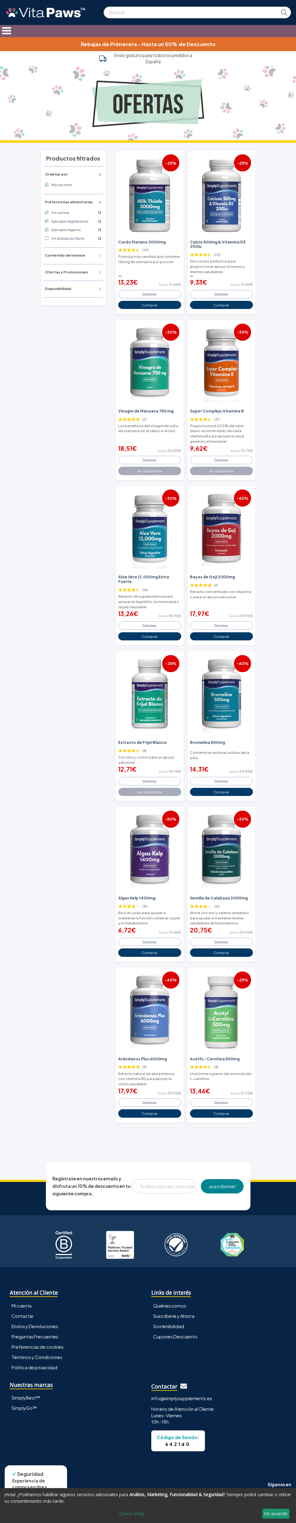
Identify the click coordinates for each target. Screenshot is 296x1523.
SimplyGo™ (24, 1408)
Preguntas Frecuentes (35, 1336)
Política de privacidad (34, 1367)
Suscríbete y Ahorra (173, 1316)
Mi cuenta (22, 1306)
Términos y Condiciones (37, 1357)
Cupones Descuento (175, 1336)
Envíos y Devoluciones (35, 1326)
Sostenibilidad (168, 1326)
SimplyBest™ (26, 1397)
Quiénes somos (169, 1306)
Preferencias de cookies (38, 1347)
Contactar (23, 1316)
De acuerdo (276, 1513)
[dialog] (148, 1505)
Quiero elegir (132, 1513)
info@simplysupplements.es (181, 1398)
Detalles (150, 294)
